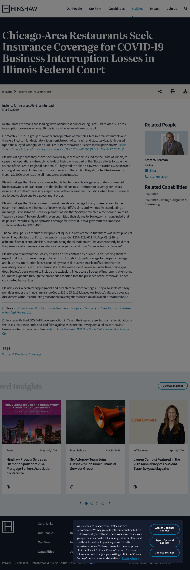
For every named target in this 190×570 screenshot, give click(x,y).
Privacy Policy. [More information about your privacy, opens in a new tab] (130, 558)
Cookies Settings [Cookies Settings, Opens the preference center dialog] (164, 553)
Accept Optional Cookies (164, 529)
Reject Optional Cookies (165, 541)
